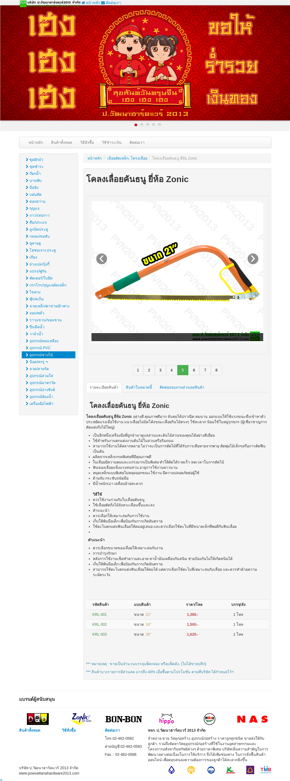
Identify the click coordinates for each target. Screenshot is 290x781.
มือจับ (32, 187)
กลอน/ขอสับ (38, 236)
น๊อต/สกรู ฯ (37, 362)
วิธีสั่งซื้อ (87, 142)
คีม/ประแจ (36, 222)
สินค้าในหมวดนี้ (139, 387)
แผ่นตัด (34, 194)
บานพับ (34, 180)
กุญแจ (33, 208)
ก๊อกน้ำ (33, 173)
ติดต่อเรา (111, 3)
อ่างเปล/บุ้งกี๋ (38, 264)
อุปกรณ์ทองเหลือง (42, 341)
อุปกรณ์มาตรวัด (41, 383)
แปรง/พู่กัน (36, 271)
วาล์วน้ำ (34, 334)
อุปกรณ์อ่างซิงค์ (40, 390)
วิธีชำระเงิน (112, 142)
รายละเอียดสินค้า (104, 387)
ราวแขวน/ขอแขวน (44, 320)
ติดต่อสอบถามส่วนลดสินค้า (182, 387)
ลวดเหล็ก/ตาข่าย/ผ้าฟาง (48, 306)
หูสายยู (33, 243)
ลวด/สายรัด (37, 369)
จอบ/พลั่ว (35, 313)
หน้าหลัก (91, 3)
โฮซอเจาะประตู (41, 250)
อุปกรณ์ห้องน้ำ (39, 397)
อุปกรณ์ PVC (38, 348)
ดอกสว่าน (36, 201)
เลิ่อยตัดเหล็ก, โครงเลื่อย (127, 158)
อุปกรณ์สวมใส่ (39, 376)
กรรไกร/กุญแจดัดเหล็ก (46, 285)
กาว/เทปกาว (38, 215)
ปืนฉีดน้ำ (35, 327)
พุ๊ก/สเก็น (35, 299)
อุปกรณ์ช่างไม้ (39, 355)
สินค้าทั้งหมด (61, 142)
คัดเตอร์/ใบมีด (39, 278)
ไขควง (33, 292)
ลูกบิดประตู (37, 229)
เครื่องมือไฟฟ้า (40, 403)
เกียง (31, 257)
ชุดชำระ (35, 166)
